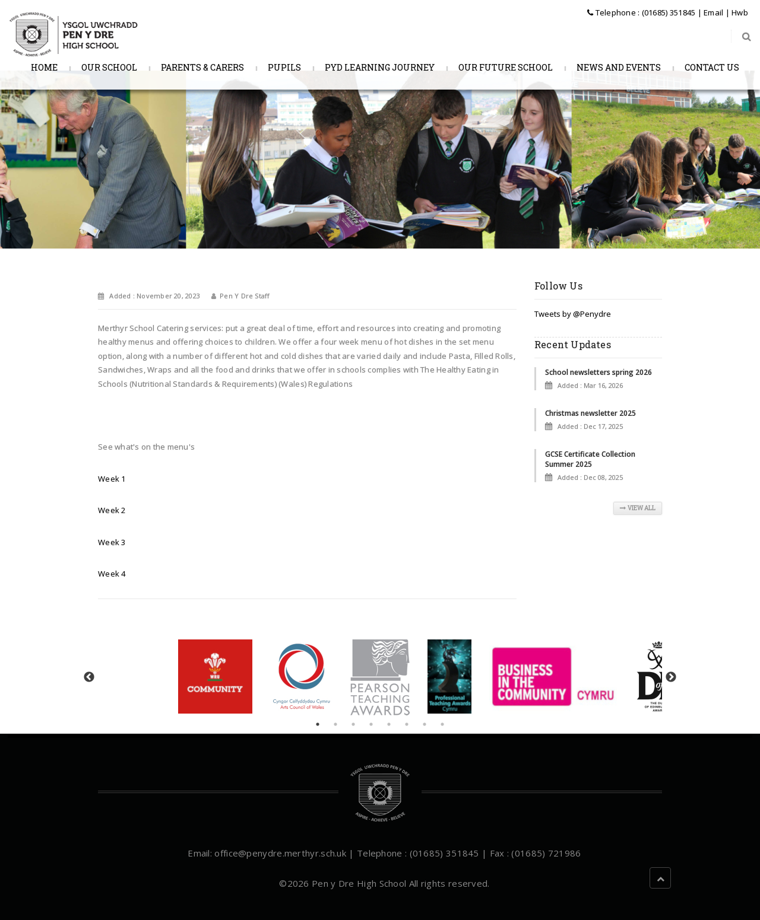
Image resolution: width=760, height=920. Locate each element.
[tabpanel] (380, 677)
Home (42, 67)
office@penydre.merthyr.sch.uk (280, 853)
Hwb (740, 12)
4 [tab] (371, 724)
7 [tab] (424, 724)
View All (638, 508)
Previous (89, 677)
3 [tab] (353, 724)
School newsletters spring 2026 (598, 372)
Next (671, 677)
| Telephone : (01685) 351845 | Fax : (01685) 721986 (463, 853)
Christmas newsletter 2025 (590, 413)
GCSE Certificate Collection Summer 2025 (590, 459)
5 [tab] (389, 724)
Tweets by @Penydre (572, 313)
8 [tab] (442, 724)
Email (713, 12)
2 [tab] (335, 724)
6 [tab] (407, 724)
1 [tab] (318, 724)
